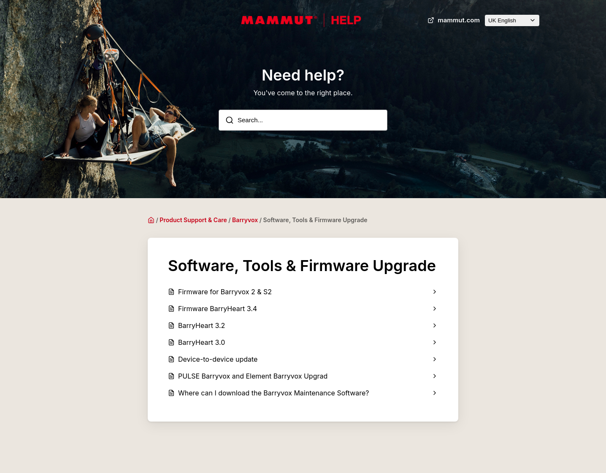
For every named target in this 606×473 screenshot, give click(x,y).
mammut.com (453, 20)
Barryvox (245, 219)
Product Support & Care (193, 219)
